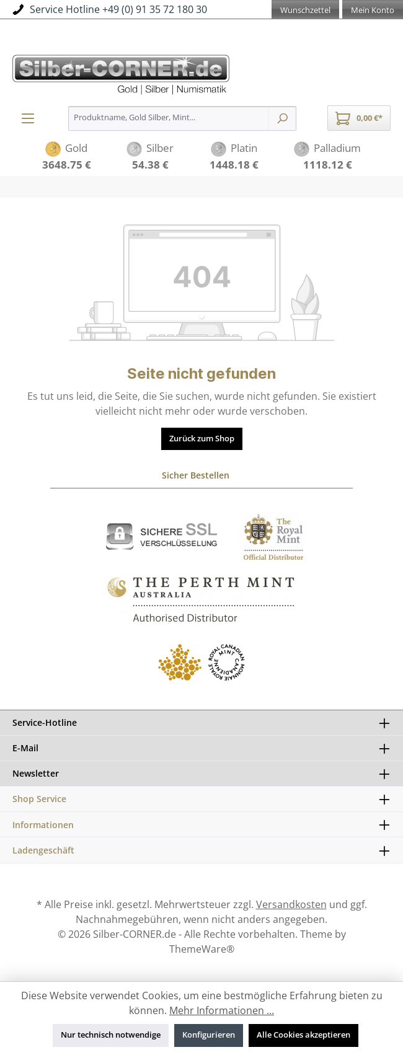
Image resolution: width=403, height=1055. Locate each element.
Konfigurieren (208, 1035)
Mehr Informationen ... (221, 1010)
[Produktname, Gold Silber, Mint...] (168, 118)
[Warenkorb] (359, 118)
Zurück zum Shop (201, 438)
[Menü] (27, 118)
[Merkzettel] (305, 11)
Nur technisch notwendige (111, 1035)
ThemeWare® (201, 949)
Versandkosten (291, 904)
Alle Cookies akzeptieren (303, 1035)
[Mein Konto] (372, 11)
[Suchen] (282, 118)
